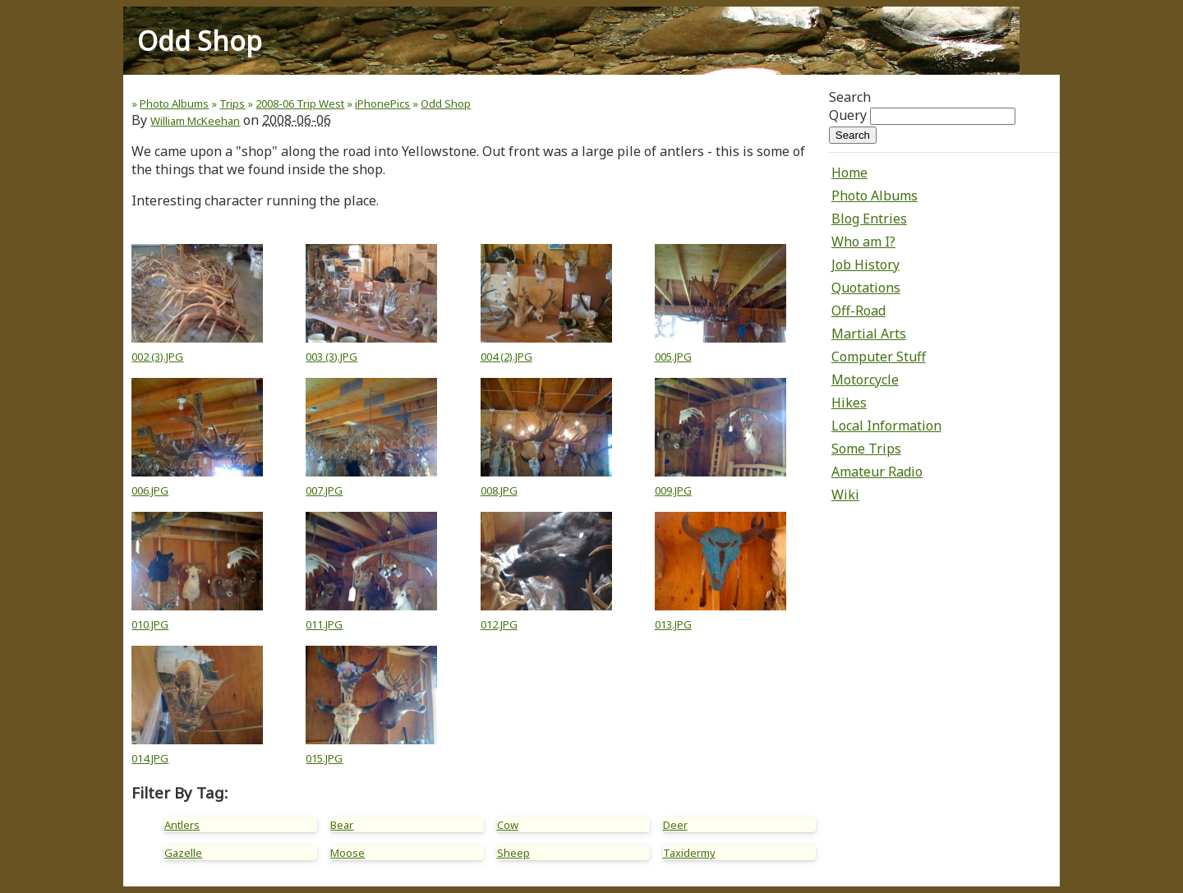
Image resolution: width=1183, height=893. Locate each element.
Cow (507, 824)
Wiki (845, 495)
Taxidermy (689, 852)
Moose (347, 852)
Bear (341, 824)
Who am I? (863, 241)
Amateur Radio (877, 472)
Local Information (886, 426)
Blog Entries (869, 218)
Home (849, 172)
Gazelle (183, 852)
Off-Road (858, 311)
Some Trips (866, 449)
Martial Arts (868, 334)
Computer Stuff (878, 357)
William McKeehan (195, 120)
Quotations (865, 287)
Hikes (849, 403)
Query (848, 115)
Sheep (513, 852)
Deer (675, 824)
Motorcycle (865, 380)
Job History (865, 264)
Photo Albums (874, 195)
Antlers (182, 824)
